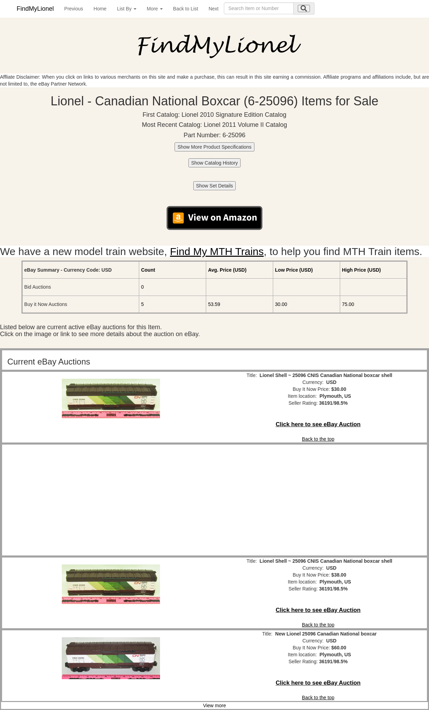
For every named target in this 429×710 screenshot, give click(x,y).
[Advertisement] (110, 500)
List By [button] (126, 8)
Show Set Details (214, 186)
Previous (73, 8)
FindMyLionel (35, 8)
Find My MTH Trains (217, 251)
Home (100, 8)
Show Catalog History (214, 163)
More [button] (155, 8)
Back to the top (318, 439)
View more (214, 705)
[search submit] (304, 8)
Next (214, 8)
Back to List (185, 8)
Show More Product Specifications (214, 147)
